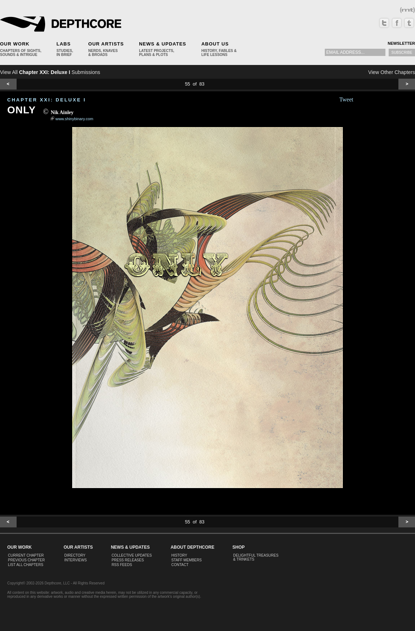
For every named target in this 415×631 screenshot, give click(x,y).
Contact (180, 565)
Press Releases (128, 560)
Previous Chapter (26, 560)
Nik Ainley (62, 112)
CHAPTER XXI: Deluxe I (46, 100)
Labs (63, 44)
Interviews (75, 560)
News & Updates (162, 44)
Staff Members (186, 560)
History (179, 555)
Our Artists (106, 44)
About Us (215, 44)
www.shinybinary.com (74, 119)
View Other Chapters (391, 72)
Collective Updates (132, 555)
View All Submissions (50, 72)
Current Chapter (26, 555)
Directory (75, 555)
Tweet (346, 99)
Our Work (15, 44)
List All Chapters (25, 565)
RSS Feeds (122, 565)
